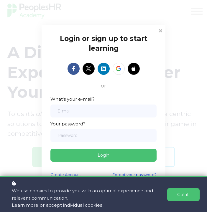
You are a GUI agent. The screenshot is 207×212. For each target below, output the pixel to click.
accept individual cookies (74, 205)
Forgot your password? (134, 174)
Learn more (25, 205)
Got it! (183, 194)
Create (57, 174)
